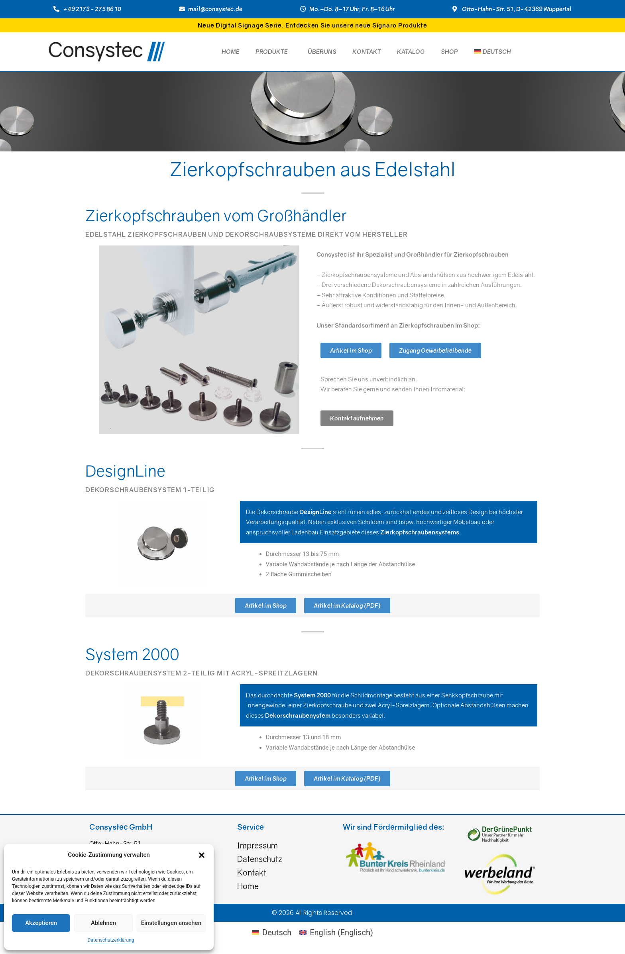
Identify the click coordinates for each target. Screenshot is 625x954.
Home (231, 51)
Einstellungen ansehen (171, 923)
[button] (202, 855)
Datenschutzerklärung (111, 940)
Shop (449, 51)
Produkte (274, 51)
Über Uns (322, 51)
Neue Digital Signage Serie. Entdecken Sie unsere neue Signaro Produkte (312, 25)
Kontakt (366, 51)
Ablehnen (103, 923)
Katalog (411, 51)
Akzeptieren (41, 923)
